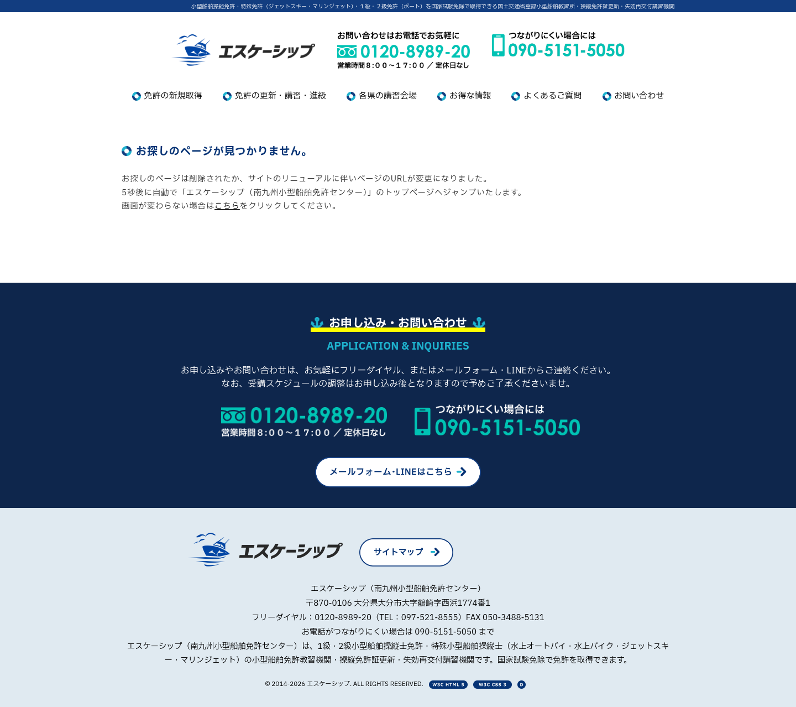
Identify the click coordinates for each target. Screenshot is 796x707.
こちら (227, 206)
